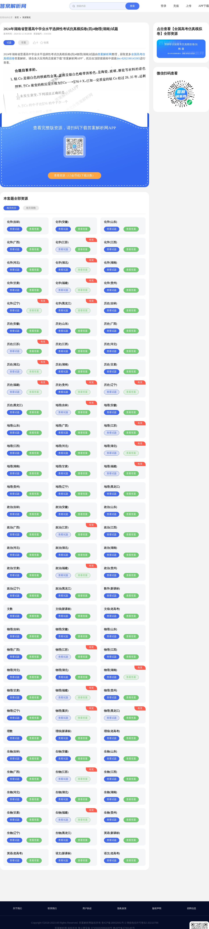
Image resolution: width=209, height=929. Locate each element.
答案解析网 (105, 54)
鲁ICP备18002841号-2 (114, 922)
